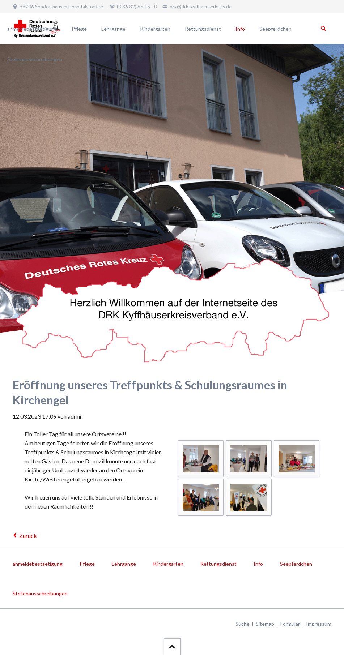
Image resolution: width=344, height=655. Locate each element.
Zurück (28, 535)
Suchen (323, 29)
